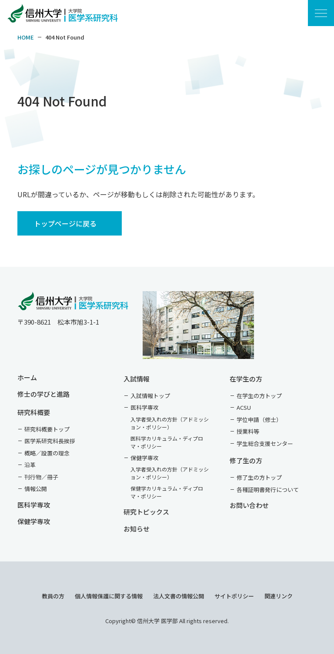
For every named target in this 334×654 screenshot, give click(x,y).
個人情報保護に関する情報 (109, 596)
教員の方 (53, 596)
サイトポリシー (234, 596)
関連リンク (278, 596)
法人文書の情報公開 (178, 596)
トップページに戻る (65, 223)
